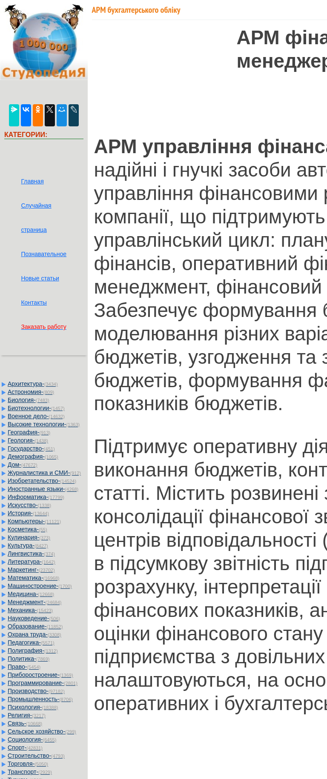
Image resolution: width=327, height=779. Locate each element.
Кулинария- (29, 537)
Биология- (28, 400)
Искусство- (29, 505)
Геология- (28, 440)
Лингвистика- (31, 553)
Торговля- (28, 763)
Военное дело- (36, 416)
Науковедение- (34, 618)
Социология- (32, 739)
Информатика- (36, 497)
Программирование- (42, 682)
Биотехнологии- (36, 408)
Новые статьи (40, 278)
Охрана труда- (34, 634)
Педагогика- (31, 642)
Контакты (33, 302)
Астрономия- (31, 391)
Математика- (33, 577)
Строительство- (36, 755)
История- (28, 513)
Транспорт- (30, 771)
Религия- (27, 715)
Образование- (35, 626)
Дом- (22, 464)
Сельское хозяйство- (42, 731)
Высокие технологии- (44, 424)
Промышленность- (40, 699)
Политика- (28, 658)
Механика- (30, 610)
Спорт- (25, 747)
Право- (24, 666)
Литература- (31, 561)
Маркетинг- (31, 569)
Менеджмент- (35, 602)
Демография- (33, 456)
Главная (32, 181)
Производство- (36, 691)
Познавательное (43, 254)
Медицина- (31, 594)
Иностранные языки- (43, 488)
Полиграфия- (33, 650)
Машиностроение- (40, 585)
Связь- (25, 723)
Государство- (31, 448)
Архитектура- (33, 383)
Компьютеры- (34, 521)
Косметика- (27, 529)
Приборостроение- (40, 674)
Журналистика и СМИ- (44, 472)
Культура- (28, 545)
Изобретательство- (42, 480)
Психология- (33, 707)
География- (29, 432)
